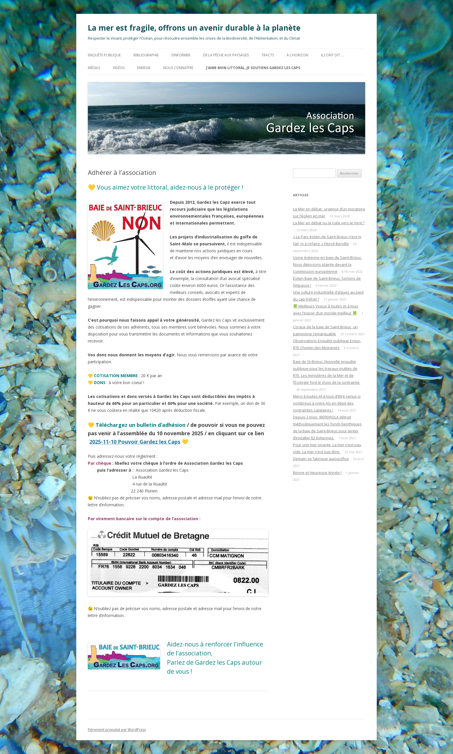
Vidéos (119, 67)
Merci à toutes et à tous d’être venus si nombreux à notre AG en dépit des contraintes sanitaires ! (327, 403)
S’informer (180, 55)
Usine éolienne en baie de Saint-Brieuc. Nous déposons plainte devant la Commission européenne (327, 264)
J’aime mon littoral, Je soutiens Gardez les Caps (253, 67)
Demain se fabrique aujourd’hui (321, 458)
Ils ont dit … (332, 55)
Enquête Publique (104, 55)
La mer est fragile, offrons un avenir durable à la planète (194, 28)
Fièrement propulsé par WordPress (117, 729)
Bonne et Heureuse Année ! (317, 472)
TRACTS (267, 55)
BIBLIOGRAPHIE (146, 55)
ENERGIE (144, 67)
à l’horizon (297, 55)
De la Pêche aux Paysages (226, 55)
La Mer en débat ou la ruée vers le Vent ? (329, 222)
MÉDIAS (94, 67)
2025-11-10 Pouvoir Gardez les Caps (134, 441)
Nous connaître (178, 67)
